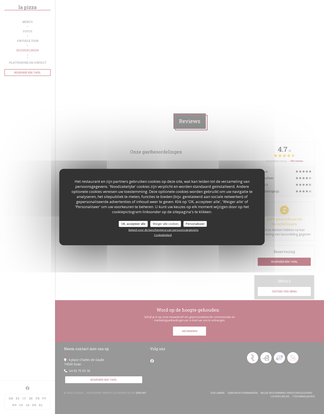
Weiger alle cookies (166, 224)
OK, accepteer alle (133, 224)
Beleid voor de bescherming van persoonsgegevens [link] (164, 230)
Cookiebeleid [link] (163, 235)
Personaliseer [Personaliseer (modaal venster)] (195, 224)
